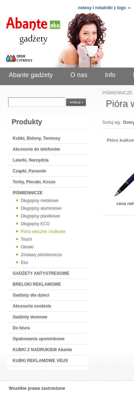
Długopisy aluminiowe (41, 208)
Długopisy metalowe (39, 200)
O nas (78, 74)
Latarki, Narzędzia (31, 160)
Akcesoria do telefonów (36, 149)
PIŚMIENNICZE (28, 192)
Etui (24, 262)
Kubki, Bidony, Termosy (36, 138)
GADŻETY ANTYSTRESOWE (41, 273)
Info (110, 74)
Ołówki (27, 246)
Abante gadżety (31, 74)
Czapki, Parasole (29, 170)
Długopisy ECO (35, 223)
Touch (26, 239)
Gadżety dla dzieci (31, 295)
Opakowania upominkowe (38, 338)
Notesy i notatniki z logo (102, 7)
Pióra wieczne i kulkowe (43, 231)
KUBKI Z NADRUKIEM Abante (42, 349)
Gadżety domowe (30, 316)
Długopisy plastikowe (40, 216)
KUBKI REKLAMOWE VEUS (40, 360)
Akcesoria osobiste (32, 306)
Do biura (21, 327)
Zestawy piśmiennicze (41, 254)
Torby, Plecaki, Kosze (34, 181)
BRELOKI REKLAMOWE (37, 284)
